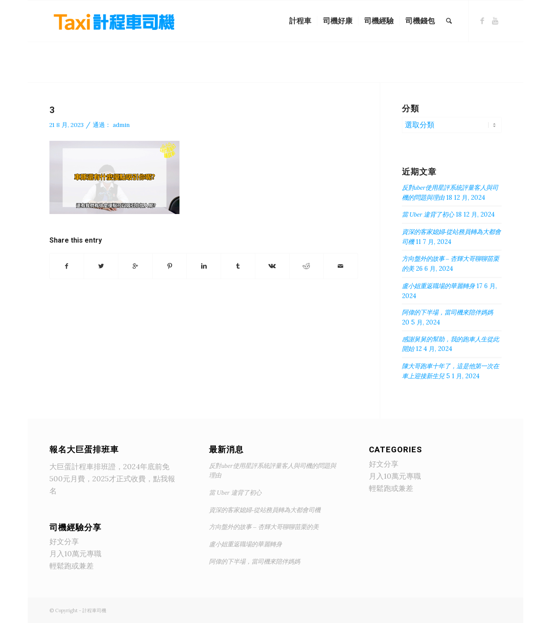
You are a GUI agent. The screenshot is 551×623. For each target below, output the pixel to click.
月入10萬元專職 (75, 553)
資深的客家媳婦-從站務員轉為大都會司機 (264, 509)
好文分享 (64, 541)
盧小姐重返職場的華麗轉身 (438, 285)
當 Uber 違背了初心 (428, 214)
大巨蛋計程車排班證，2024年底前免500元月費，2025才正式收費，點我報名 (112, 479)
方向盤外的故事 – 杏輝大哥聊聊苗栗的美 (263, 526)
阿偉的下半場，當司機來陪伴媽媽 (447, 312)
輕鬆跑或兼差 (71, 566)
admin (121, 125)
